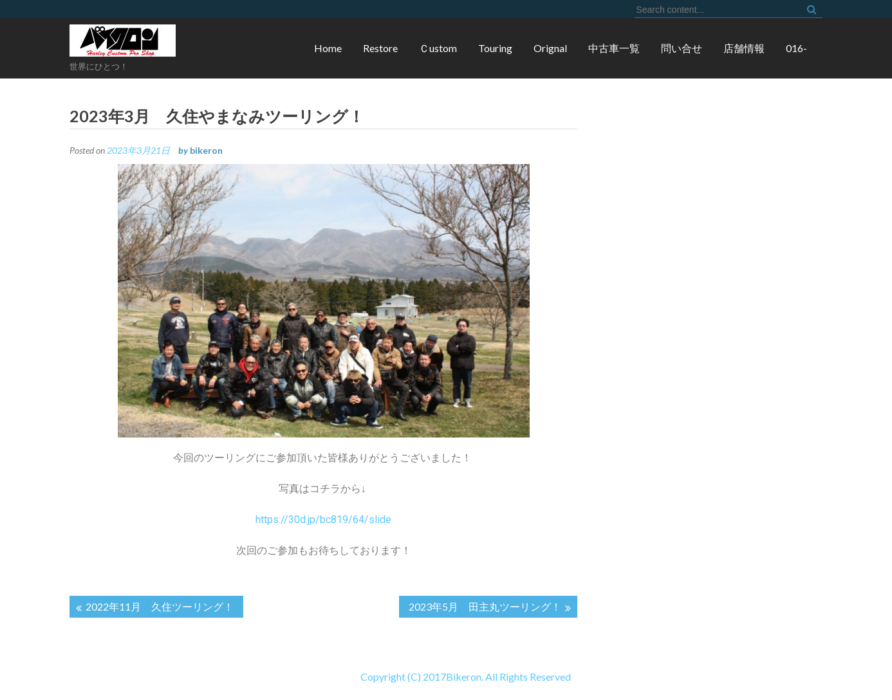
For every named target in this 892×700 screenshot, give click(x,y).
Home (328, 48)
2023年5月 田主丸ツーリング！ (485, 606)
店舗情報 (744, 48)
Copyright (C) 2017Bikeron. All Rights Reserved (285, 676)
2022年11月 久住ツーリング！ (160, 606)
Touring (495, 48)
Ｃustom (438, 48)
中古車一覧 (614, 48)
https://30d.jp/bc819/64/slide (323, 519)
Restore (380, 48)
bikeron (206, 150)
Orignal (550, 48)
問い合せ (681, 48)
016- (796, 48)
